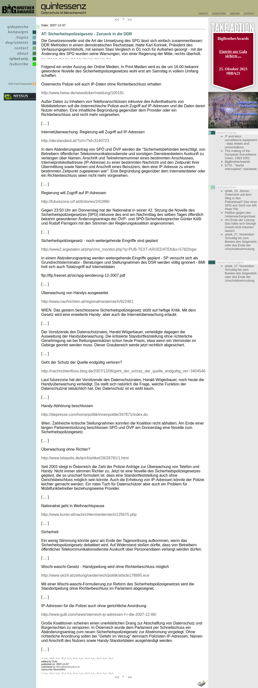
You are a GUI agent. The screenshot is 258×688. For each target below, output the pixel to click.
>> (128, 20)
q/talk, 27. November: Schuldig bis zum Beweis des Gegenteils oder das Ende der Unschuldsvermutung (241, 242)
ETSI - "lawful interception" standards (241, 167)
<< (118, 20)
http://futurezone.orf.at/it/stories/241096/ (75, 201)
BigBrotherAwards (237, 161)
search (203, 13)
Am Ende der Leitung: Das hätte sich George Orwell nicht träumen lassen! (240, 225)
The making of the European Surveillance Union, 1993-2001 (241, 154)
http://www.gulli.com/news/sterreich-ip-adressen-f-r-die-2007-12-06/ (98, 614)
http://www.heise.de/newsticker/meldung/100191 (82, 93)
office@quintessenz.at (67, 667)
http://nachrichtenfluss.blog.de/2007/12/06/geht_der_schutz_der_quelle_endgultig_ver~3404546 (123, 371)
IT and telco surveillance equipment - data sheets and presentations (241, 142)
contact (249, 13)
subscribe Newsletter (53, 669)
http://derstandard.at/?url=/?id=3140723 (75, 141)
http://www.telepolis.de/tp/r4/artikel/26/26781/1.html (85, 458)
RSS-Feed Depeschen (20, 84)
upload (234, 13)
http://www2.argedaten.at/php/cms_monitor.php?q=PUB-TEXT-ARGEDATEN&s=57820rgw (118, 249)
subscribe (219, 13)
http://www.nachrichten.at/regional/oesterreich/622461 (87, 301)
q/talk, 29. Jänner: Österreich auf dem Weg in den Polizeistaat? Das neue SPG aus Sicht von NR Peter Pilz (241, 200)
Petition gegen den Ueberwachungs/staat (240, 214)
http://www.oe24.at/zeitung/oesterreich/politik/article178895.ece (95, 575)
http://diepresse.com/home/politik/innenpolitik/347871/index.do (94, 414)
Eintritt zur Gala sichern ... (233, 54)
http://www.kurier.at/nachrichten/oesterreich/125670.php (89, 514)
